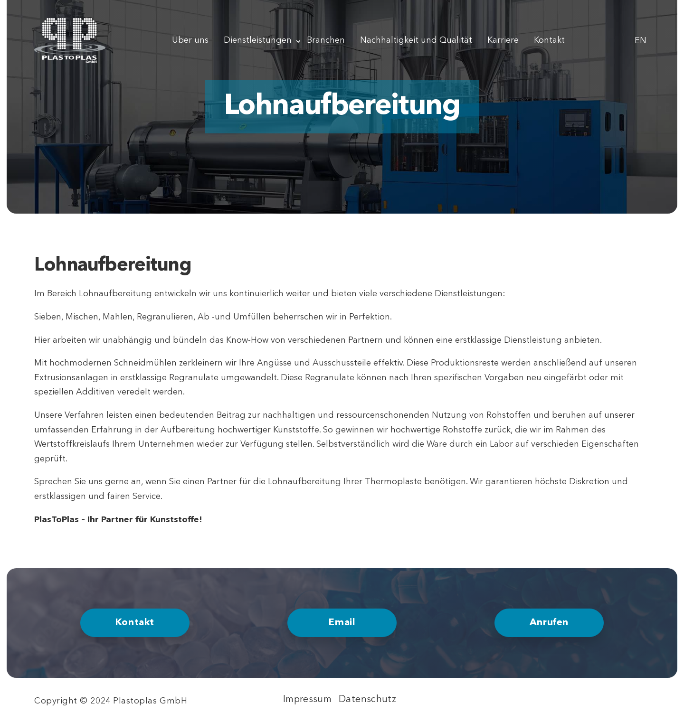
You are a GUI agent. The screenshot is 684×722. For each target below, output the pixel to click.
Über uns (190, 40)
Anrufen (549, 623)
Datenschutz (367, 699)
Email (342, 623)
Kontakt (549, 40)
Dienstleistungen (258, 40)
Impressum (307, 699)
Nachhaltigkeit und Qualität (416, 40)
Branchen (326, 40)
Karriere (503, 40)
